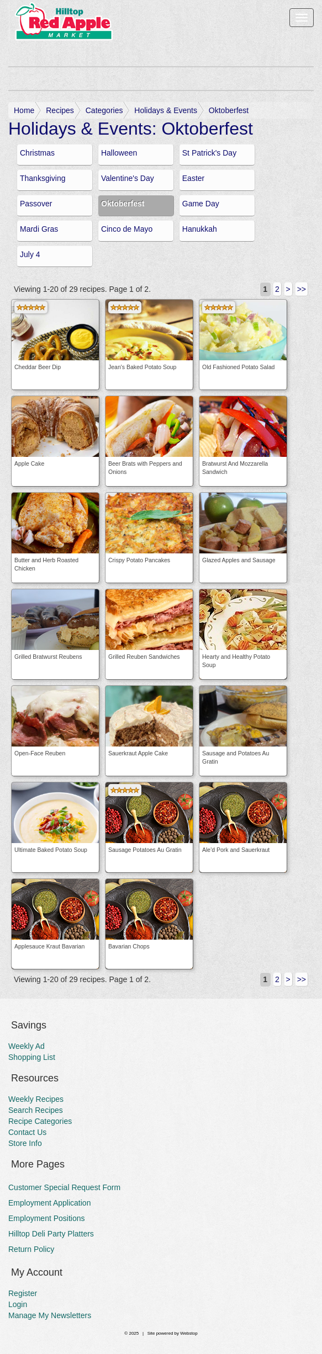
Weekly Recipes (36, 1099)
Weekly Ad (26, 1046)
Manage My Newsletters (49, 1315)
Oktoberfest (229, 110)
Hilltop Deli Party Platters (51, 1233)
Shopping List (31, 1057)
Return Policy (31, 1249)
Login (17, 1304)
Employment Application (49, 1202)
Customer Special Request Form (64, 1187)
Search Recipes (35, 1110)
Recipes (60, 110)
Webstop (188, 1333)
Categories (104, 110)
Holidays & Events (165, 110)
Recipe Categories (40, 1121)
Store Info (25, 1143)
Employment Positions (46, 1218)
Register (22, 1293)
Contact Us (27, 1132)
